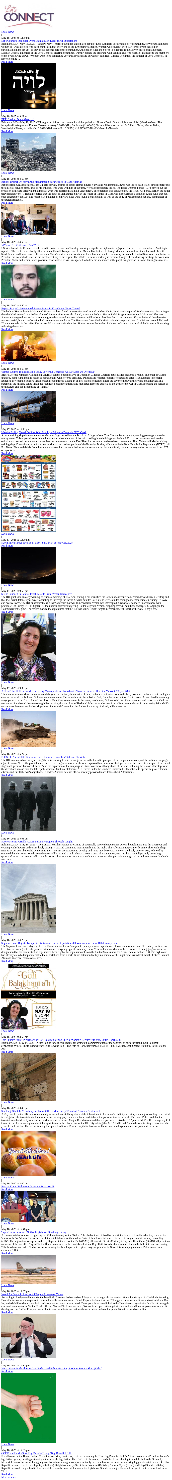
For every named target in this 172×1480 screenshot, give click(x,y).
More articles (8, 1477)
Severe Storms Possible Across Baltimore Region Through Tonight (37, 841)
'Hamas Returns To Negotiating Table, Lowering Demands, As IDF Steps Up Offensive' (48, 371)
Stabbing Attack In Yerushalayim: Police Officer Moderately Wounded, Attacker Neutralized (50, 1111)
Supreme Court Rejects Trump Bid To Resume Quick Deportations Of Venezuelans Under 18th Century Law (59, 943)
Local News (7, 31)
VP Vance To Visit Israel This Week (20, 245)
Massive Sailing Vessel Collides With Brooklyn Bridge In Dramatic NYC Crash (43, 432)
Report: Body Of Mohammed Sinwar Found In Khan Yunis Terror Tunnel (40, 308)
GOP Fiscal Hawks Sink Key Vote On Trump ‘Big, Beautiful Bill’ (36, 1453)
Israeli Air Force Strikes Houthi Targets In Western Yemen (32, 1294)
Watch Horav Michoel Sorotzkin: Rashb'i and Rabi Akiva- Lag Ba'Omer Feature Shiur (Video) (51, 1368)
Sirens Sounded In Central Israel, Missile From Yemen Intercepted (36, 594)
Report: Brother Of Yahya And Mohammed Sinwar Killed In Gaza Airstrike (41, 181)
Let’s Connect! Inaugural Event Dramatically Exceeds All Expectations (39, 40)
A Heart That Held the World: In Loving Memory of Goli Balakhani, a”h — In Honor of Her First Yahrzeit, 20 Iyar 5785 (65, 691)
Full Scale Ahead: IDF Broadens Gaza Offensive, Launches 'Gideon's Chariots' (43, 757)
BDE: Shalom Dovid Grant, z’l (17, 119)
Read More (7, 61)
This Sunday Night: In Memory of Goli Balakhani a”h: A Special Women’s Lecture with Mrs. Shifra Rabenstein (61, 1039)
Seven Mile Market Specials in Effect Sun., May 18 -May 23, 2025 (37, 542)
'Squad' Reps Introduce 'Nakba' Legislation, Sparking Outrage (34, 1232)
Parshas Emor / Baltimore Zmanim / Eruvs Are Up (28, 1186)
